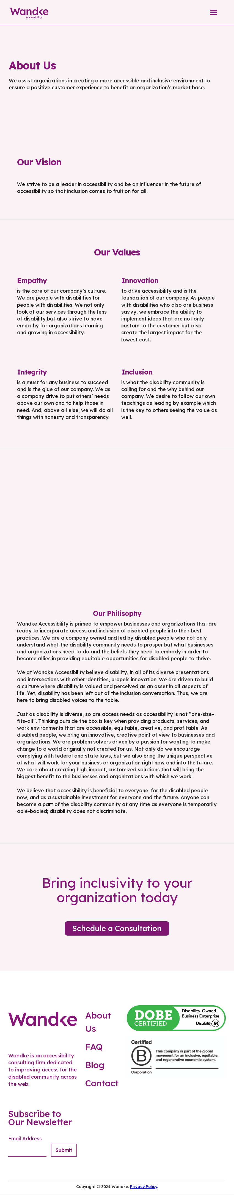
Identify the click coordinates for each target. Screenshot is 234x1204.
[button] (213, 12)
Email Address (25, 1138)
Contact (102, 1083)
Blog (94, 1064)
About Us (98, 1022)
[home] (29, 12)
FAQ (94, 1046)
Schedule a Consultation (117, 928)
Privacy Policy (143, 1186)
